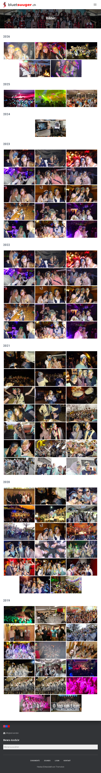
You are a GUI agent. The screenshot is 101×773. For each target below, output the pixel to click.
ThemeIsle (60, 767)
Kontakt (67, 761)
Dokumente (35, 761)
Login (57, 761)
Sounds (47, 761)
